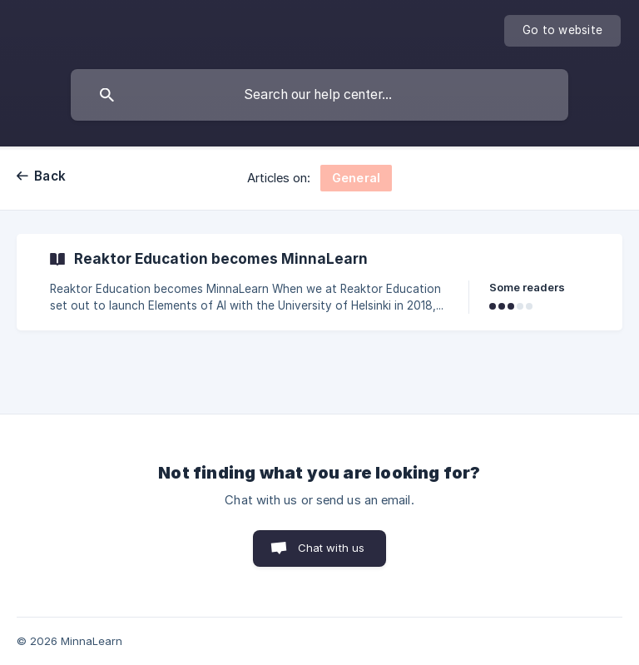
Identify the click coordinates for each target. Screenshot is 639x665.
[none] (562, 31)
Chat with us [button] (331, 547)
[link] (319, 282)
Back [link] (50, 176)
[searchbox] (319, 95)
